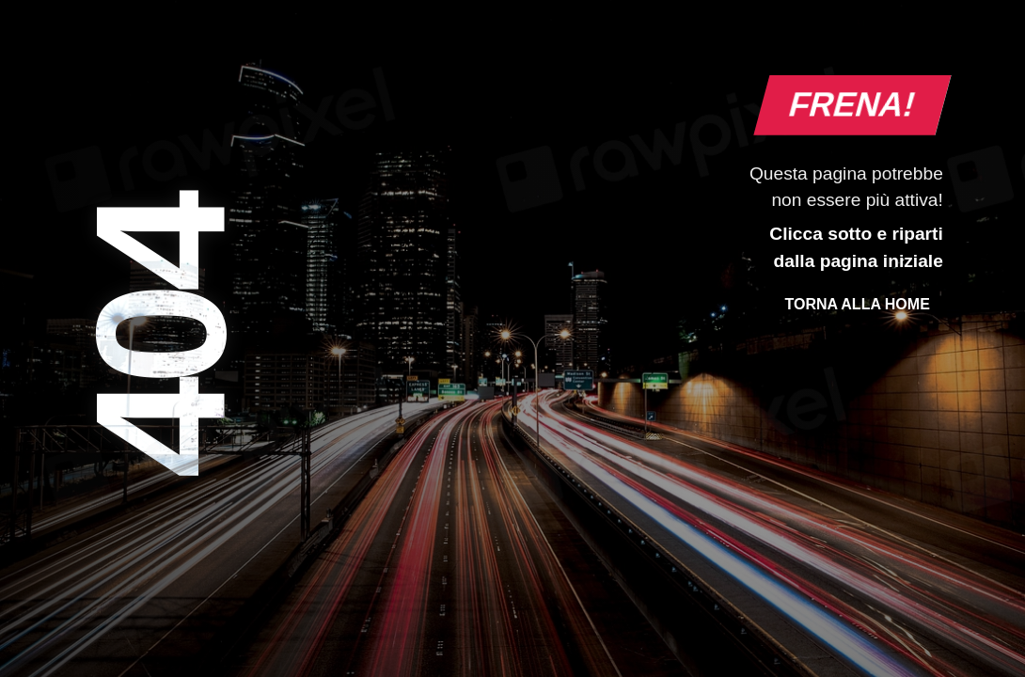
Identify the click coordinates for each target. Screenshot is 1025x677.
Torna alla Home (856, 304)
